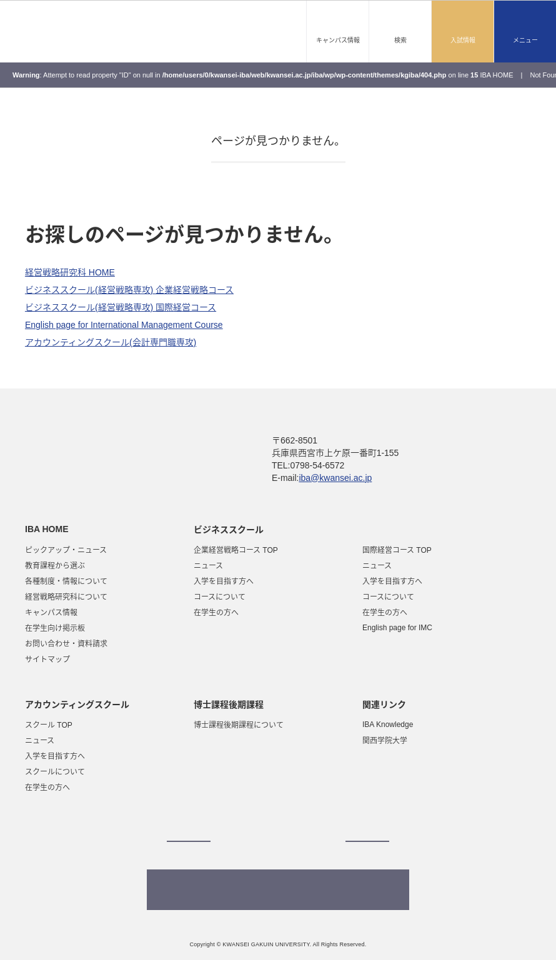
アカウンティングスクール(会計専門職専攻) (110, 342)
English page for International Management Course (124, 325)
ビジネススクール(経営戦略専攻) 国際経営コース (120, 307)
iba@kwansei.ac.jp (335, 478)
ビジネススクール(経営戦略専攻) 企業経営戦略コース (129, 290)
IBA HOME (496, 75)
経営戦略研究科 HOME (70, 272)
